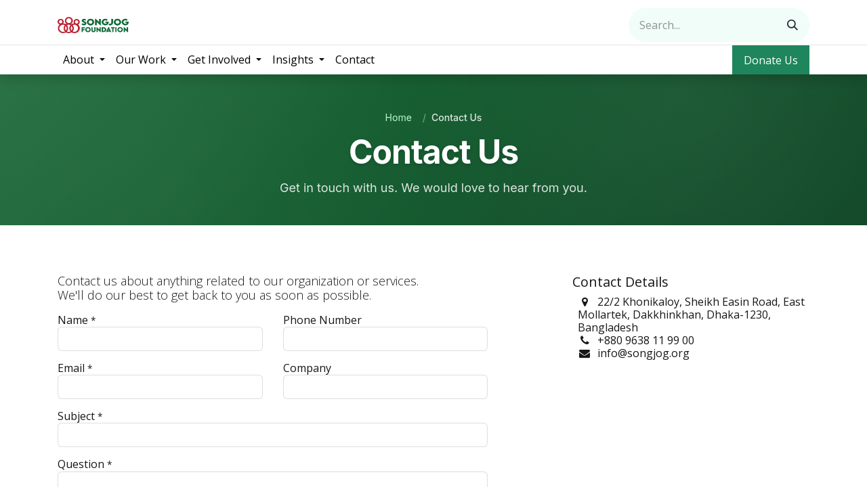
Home (398, 117)
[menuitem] (84, 60)
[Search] (792, 25)
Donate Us (771, 60)
